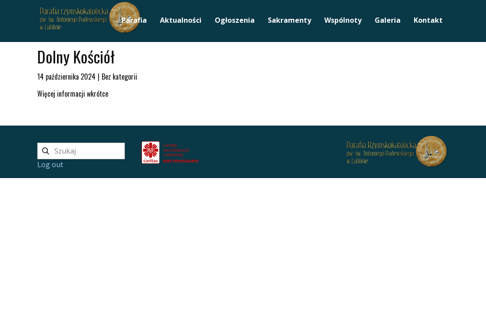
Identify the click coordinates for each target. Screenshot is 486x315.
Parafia (134, 20)
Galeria (388, 20)
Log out (50, 164)
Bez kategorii (119, 76)
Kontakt (428, 20)
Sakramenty (289, 20)
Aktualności (181, 20)
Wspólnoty (343, 20)
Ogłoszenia (235, 20)
